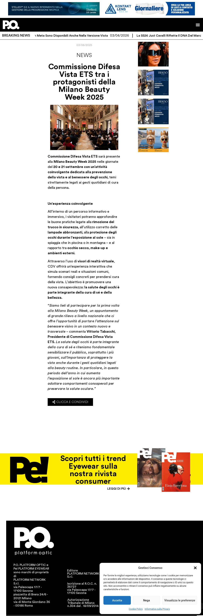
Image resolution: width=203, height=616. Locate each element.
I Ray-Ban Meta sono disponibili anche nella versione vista (69, 35)
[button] (195, 568)
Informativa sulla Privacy (157, 609)
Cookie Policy (136, 609)
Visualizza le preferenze (179, 600)
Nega (146, 600)
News (84, 55)
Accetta (117, 600)
